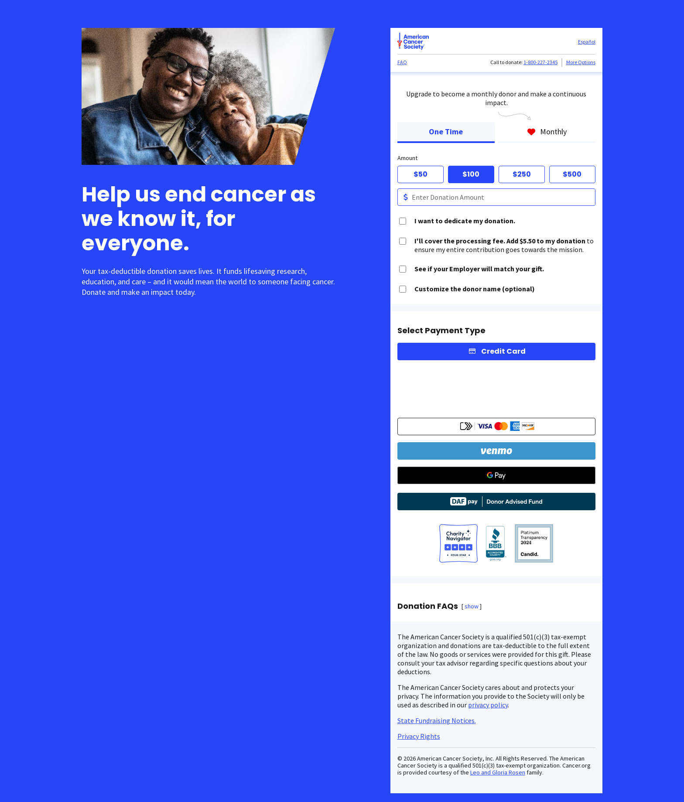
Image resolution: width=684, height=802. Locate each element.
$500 (572, 174)
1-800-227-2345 (540, 62)
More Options (580, 62)
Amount (407, 158)
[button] (496, 426)
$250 (522, 174)
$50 (421, 174)
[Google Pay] (496, 475)
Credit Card (503, 351)
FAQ (402, 62)
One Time (446, 131)
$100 (470, 174)
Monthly (547, 131)
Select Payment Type (441, 330)
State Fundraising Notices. (436, 720)
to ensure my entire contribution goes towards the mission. (504, 245)
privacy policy (488, 704)
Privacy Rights (418, 736)
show (472, 606)
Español (586, 41)
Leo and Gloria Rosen (497, 772)
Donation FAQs (427, 606)
